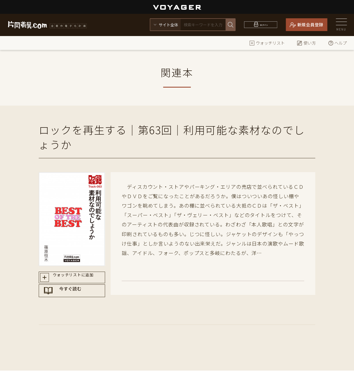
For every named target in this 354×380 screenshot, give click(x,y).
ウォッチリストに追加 (77, 278)
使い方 (306, 43)
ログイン (264, 24)
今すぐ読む (77, 298)
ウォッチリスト (267, 43)
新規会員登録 (310, 24)
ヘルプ (337, 43)
